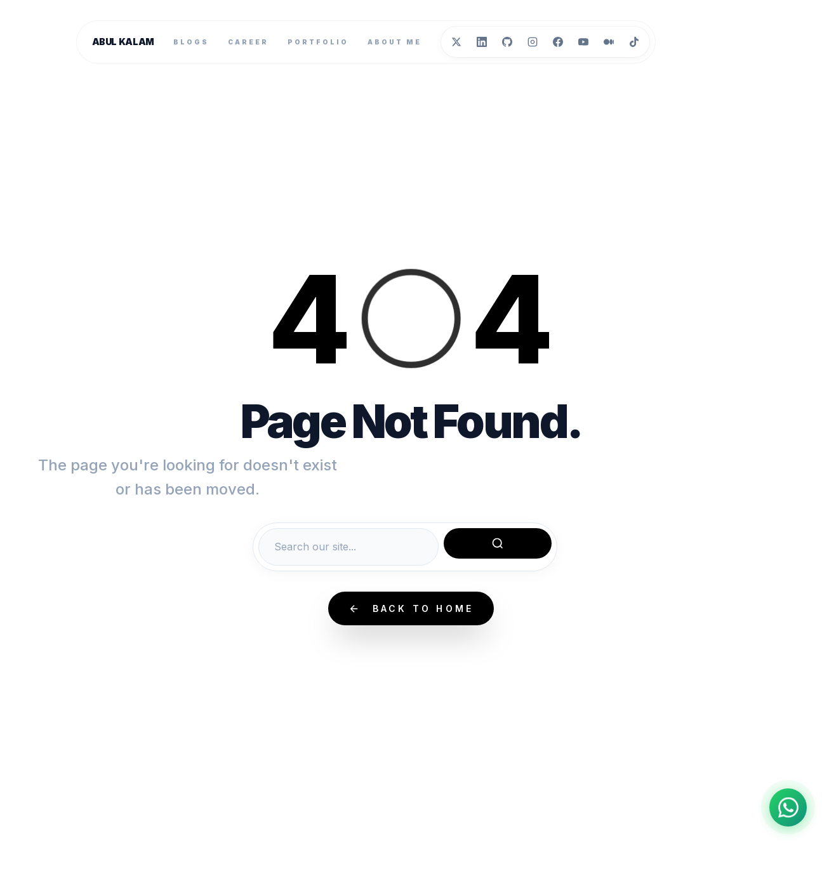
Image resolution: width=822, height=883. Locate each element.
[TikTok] (634, 41)
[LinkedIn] (481, 41)
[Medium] (608, 41)
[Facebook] (558, 41)
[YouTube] (583, 41)
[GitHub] (507, 41)
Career (248, 42)
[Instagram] (532, 41)
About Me (394, 42)
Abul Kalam (123, 41)
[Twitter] (456, 41)
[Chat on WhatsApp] (788, 807)
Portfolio (318, 42)
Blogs (191, 42)
